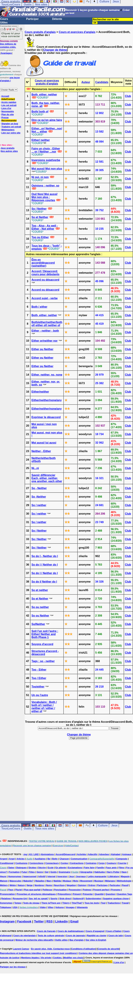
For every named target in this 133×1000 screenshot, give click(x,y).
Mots (75, 881)
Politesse (47, 889)
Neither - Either (41, 451)
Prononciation (7, 894)
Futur (24, 872)
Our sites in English (95, 940)
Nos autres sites (9, 151)
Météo (13, 885)
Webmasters (7, 129)
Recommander (9, 120)
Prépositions (64, 894)
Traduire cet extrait (11, 126)
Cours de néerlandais (24, 935)
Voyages (70, 907)
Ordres (91, 885)
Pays (10, 889)
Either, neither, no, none (46, 374)
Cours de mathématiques (70, 931)
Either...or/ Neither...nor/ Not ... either (46, 130)
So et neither (39, 590)
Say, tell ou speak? (39, 898)
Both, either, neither (44, 94)
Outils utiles (61, 940)
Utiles (4, 22)
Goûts (53, 872)
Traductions (113, 903)
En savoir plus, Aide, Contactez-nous (50, 949)
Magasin (125, 876)
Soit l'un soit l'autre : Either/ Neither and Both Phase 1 (44, 634)
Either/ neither (40, 140)
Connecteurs (52, 863)
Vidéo (43, 907)
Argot (12, 858)
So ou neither (40, 607)
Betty (55, 858)
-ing (25, 854)
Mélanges (110, 881)
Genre (40, 872)
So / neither (38, 505)
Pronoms (116, 889)
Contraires (90, 863)
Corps (101, 863)
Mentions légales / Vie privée (36, 957)
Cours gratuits (10, 825)
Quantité (99, 894)
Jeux (114, 825)
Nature (21, 885)
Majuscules (15, 881)
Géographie (86, 872)
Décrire (42, 867)
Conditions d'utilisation (83, 949)
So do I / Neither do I (44, 564)
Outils (27, 4)
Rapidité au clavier (97, 935)
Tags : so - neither (43, 661)
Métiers (4, 885)
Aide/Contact (8, 99)
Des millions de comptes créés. (9, 44)
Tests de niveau (31, 903)
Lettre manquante (97, 876)
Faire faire (89, 867)
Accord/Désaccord (65, 854)
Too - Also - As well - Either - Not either (44, 227)
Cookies (57, 957)
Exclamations (75, 867)
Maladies (40, 881)
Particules (115, 885)
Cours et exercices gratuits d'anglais (47, 82)
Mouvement (86, 881)
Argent (3, 858)
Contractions (77, 863)
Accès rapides (8, 102)
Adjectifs (92, 854)
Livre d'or (6, 108)
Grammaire (64, 872)
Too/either (37, 686)
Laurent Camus (21, 949)
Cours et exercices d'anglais (77, 32)
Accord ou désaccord (45, 279)
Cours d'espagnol (95, 931)
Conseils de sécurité (108, 949)
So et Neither (39, 217)
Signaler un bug (9, 123)
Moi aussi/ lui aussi (43, 442)
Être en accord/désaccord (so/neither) (43, 262)
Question (110, 894)
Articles (20, 858)
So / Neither (39, 208)
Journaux (81, 876)
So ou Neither (40, 615)
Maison (4, 881)
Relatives (6, 898)
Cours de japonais (75, 935)
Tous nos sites (44, 828)
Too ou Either (40, 237)
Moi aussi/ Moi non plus (46, 168)
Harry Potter (113, 872)
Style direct (65, 898)
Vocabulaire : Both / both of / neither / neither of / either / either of (44, 707)
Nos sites (41, 4)
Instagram (7, 921)
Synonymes (6, 903)
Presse (5, 117)
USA (15, 907)
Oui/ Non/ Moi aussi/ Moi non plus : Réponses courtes (44, 197)
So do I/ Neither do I (44, 581)
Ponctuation (60, 889)
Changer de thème (55, 49)
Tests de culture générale (51, 935)
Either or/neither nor (44, 340)
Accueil (5, 96)
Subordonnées (93, 898)
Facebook (24, 921)
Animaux (126, 854)
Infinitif (42, 876)
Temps (17, 903)
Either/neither (40, 391)
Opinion (82, 885)
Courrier (122, 863)
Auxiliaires (40, 858)
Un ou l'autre (39, 695)
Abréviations (47, 854)
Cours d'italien (113, 931)
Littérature (113, 876)
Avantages (6, 53)
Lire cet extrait (8, 105)
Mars (48, 881)
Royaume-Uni (20, 898)
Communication (79, 858)
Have (124, 872)
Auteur (85, 82)
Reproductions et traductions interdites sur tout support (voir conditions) (38, 953)
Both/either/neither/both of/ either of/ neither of (46, 324)
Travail (125, 903)
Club (128, 96)
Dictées (32, 867)
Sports (53, 898)
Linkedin (61, 921)
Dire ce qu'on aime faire (46, 120)
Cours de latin (115, 935)
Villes (51, 907)
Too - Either (38, 669)
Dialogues (21, 867)
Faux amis (111, 867)
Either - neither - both (45, 330)
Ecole (51, 867)
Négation (71, 885)
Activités (81, 854)
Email (74, 921)
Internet (51, 876)
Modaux (67, 881)
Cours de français (46, 931)
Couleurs (111, 863)
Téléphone (5, 907)
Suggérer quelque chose (116, 898)
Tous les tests (92, 903)
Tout (103, 903)
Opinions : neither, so (45, 185)
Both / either (39, 306)
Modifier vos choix (73, 957)
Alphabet (115, 854)
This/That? (77, 903)
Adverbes (104, 854)
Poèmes (87, 889)
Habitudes (99, 872)
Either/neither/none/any (46, 400)
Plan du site (7, 114)
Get (47, 872)
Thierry (66, 903)
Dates (11, 867)
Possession (75, 889)
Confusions (21, 863)
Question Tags (124, 894)
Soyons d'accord (42, 644)
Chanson (64, 858)
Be (48, 858)
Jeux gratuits (7, 148)
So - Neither (39, 488)
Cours (4, 18)
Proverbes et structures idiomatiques (36, 894)
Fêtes (32, 872)
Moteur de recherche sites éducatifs (34, 940)
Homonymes (14, 876)
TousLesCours (10, 4)
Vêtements (82, 907)
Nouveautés (7, 111)
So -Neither (38, 496)
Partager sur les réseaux (13, 967)
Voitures (59, 907)
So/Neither (38, 624)
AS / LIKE (34, 854)
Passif (125, 885)
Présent (77, 894)
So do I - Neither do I (44, 556)
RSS (49, 921)
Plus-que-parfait (32, 889)
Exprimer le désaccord (46, 417)
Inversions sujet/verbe (45, 160)
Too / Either (38, 678)
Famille (100, 867)
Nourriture (59, 885)
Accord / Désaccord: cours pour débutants (45, 273)
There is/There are (50, 903)
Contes (64, 863)
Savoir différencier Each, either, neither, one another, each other (46, 478)
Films (121, 867)
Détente (57, 18)
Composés (121, 858)
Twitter (39, 921)
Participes (102, 885)
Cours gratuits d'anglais (40, 32)
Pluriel (18, 889)
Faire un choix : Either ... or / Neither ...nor (45, 150)
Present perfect (101, 889)
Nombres (39, 885)
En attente (60, 867)
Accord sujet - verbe (44, 298)
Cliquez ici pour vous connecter (10, 35)
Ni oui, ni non (40, 177)
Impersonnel (29, 876)
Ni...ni (35, 468)
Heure (3, 876)
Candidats (101, 82)
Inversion (62, 876)
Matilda (57, 881)
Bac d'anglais (76, 940)
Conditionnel (6, 863)
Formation (14, 872)
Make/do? (28, 881)
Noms (49, 885)
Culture (103, 825)
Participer (32, 18)
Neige (30, 885)
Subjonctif (78, 898)
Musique (98, 881)
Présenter (88, 894)
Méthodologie (124, 881)
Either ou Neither (42, 349)
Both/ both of (39, 111)
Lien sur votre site (10, 132)
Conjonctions (36, 863)
